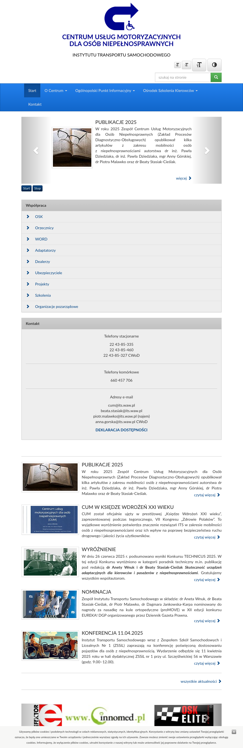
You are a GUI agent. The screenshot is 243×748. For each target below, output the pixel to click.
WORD (36, 239)
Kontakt (35, 104)
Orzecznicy (40, 227)
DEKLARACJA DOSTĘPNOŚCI (121, 429)
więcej (184, 178)
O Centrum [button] (55, 90)
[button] (36, 150)
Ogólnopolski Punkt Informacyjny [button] (105, 90)
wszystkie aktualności (201, 681)
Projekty (37, 284)
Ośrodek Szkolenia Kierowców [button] (170, 90)
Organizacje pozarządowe (52, 306)
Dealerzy (38, 261)
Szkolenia (38, 295)
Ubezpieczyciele (44, 272)
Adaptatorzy (41, 250)
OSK (34, 216)
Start (32, 90)
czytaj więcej (207, 494)
